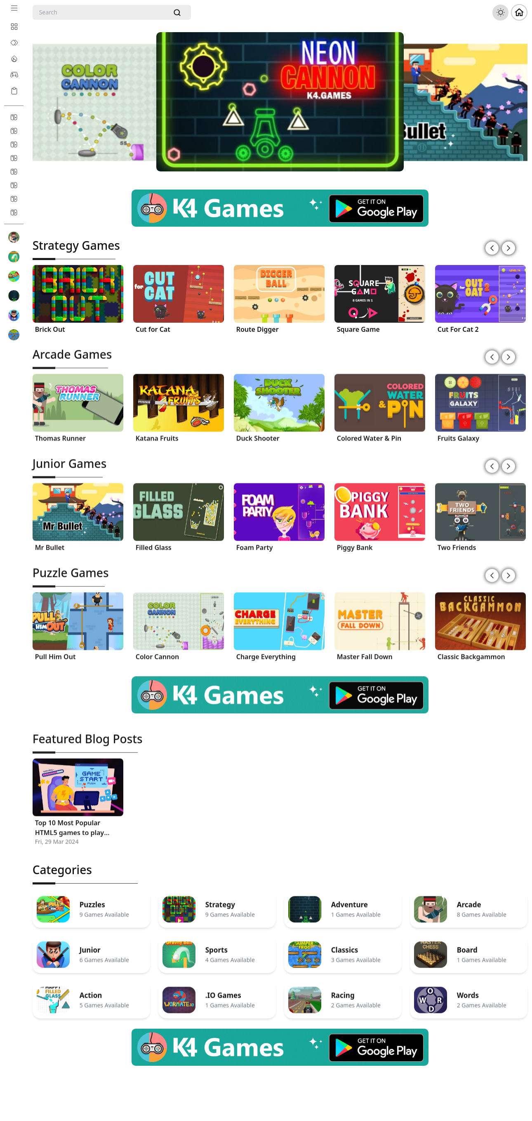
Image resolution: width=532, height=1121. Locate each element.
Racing (343, 989)
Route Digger (257, 328)
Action (91, 989)
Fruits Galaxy (458, 432)
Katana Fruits (157, 432)
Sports (216, 944)
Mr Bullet (50, 541)
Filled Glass (154, 541)
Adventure (349, 899)
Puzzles (92, 899)
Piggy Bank (355, 541)
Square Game (358, 328)
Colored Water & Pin (369, 432)
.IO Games (223, 989)
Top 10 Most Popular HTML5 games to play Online (69, 822)
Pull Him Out (55, 650)
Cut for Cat (153, 328)
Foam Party (254, 541)
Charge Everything (266, 650)
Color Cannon (157, 650)
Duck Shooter (258, 432)
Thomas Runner (60, 432)
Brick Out (50, 328)
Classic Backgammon (471, 650)
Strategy (220, 899)
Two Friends (457, 541)
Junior (90, 944)
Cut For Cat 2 (458, 328)
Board (467, 944)
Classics (344, 944)
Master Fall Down (365, 650)
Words (468, 989)
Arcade (469, 899)
